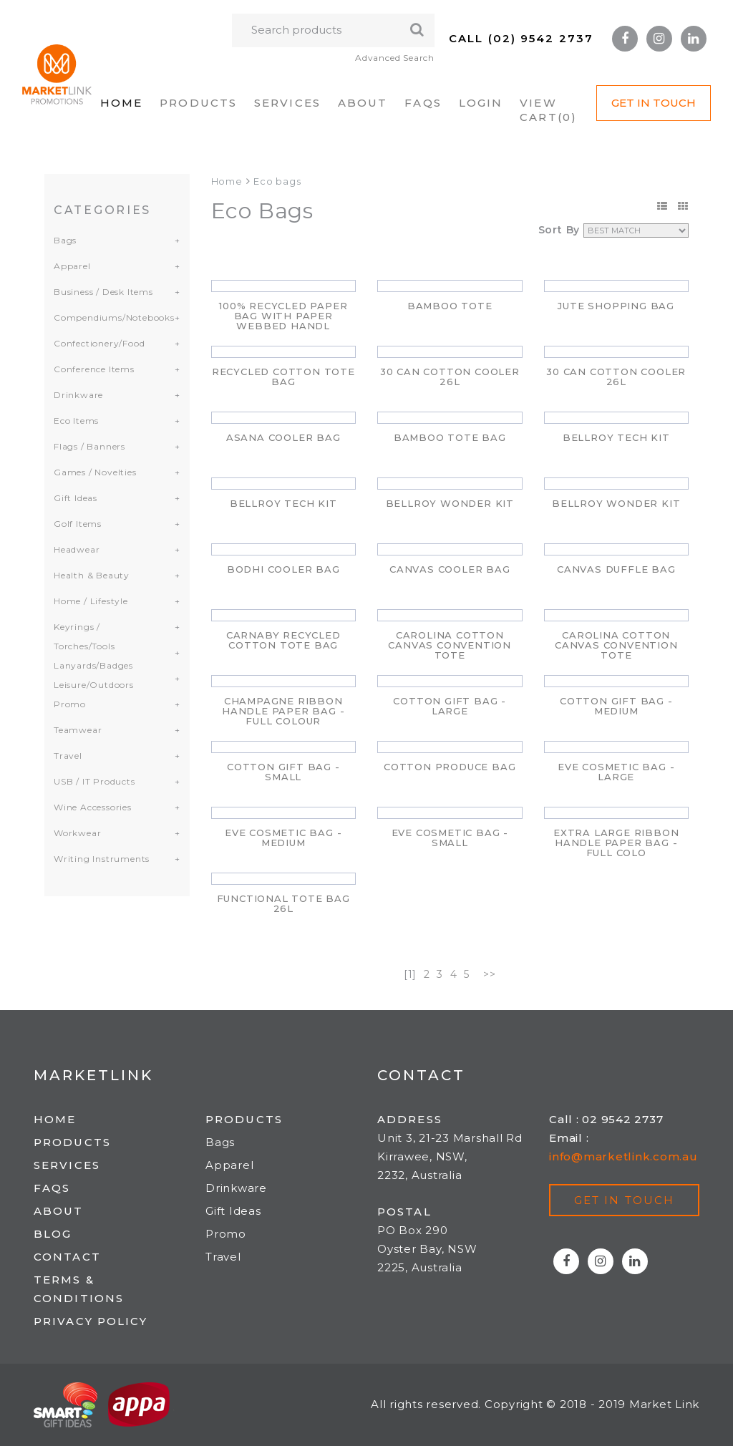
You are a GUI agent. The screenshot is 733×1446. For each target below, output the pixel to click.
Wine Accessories (93, 807)
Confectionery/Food (99, 343)
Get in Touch (653, 103)
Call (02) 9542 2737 (521, 38)
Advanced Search (395, 57)
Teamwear (78, 729)
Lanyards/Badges (93, 665)
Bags (65, 240)
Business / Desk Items (103, 291)
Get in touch (624, 1200)
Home (121, 103)
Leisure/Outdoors (94, 684)
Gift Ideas (75, 497)
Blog (53, 1234)
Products (198, 103)
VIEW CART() (548, 110)
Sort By (559, 229)
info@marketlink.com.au (623, 1156)
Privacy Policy (90, 1321)
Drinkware (78, 394)
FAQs (422, 103)
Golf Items (78, 523)
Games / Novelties (95, 472)
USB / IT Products (94, 781)
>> (489, 974)
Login (481, 103)
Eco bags (277, 181)
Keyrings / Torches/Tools (84, 636)
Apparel (72, 266)
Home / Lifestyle (91, 601)
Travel (68, 755)
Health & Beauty (92, 575)
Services (287, 103)
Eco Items (76, 420)
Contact (67, 1256)
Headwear (76, 549)
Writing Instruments (102, 858)
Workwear (77, 833)
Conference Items (94, 369)
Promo (70, 704)
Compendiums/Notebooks (108, 317)
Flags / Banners (89, 446)
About (363, 103)
